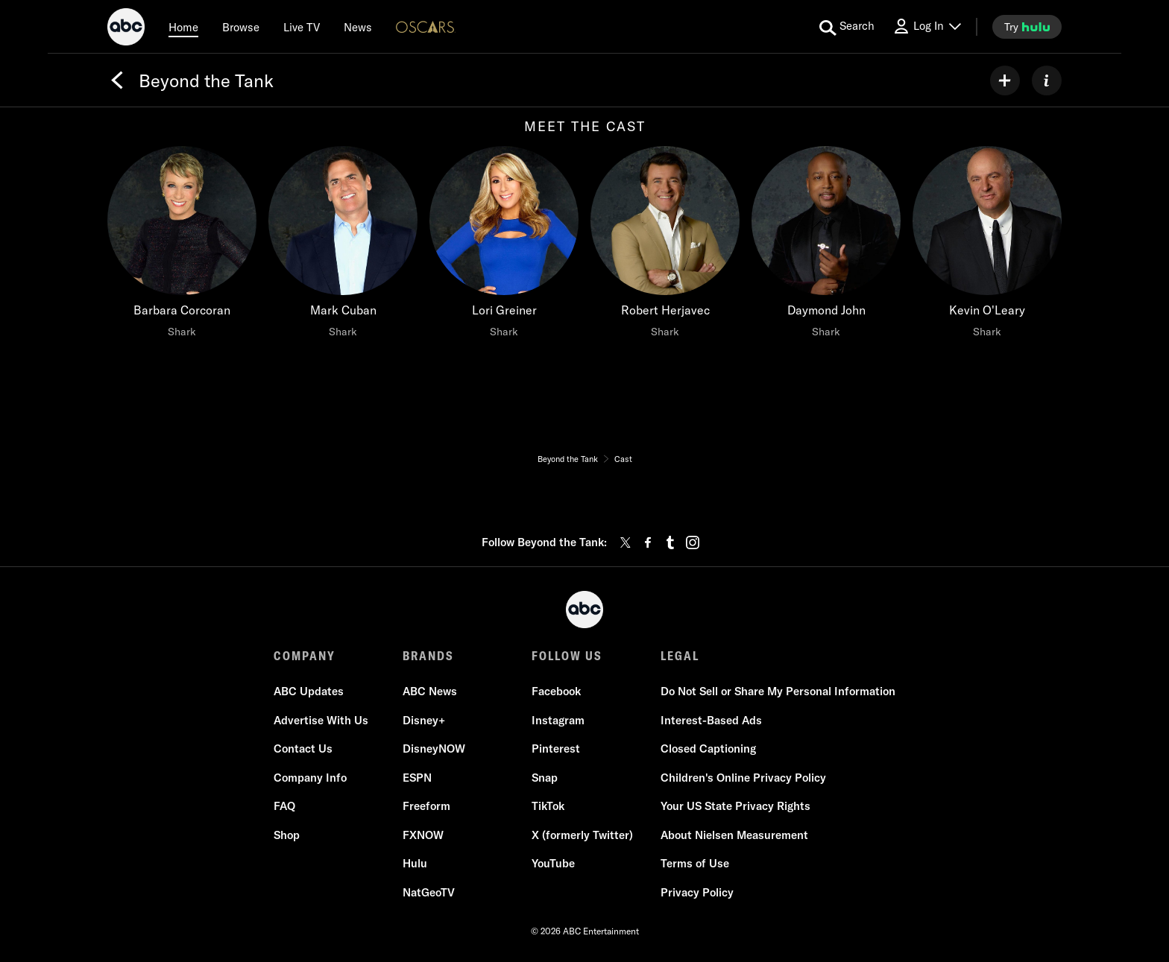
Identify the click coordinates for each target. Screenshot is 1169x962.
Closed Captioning (708, 748)
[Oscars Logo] (426, 26)
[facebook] (648, 542)
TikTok (548, 806)
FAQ (284, 806)
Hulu (415, 863)
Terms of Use (695, 863)
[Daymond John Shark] (826, 246)
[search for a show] (847, 27)
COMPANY (304, 655)
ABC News (430, 691)
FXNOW (423, 835)
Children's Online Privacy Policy (743, 777)
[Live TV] (301, 27)
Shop (287, 835)
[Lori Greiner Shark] (504, 246)
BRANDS (428, 655)
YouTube (553, 863)
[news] (358, 27)
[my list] (1005, 80)
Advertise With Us (321, 720)
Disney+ (424, 720)
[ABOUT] (1047, 80)
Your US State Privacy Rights (735, 806)
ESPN (417, 777)
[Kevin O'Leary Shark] (987, 246)
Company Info (310, 777)
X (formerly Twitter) (582, 835)
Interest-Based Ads (711, 720)
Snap (545, 777)
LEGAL (680, 655)
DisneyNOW (434, 748)
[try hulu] (1027, 27)
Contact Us (303, 748)
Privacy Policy (697, 892)
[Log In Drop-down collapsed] (926, 26)
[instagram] (692, 542)
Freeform (426, 806)
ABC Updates (309, 691)
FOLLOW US (567, 655)
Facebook (556, 691)
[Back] (117, 80)
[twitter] (625, 542)
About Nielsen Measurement (734, 835)
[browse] (240, 27)
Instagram (558, 720)
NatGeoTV (429, 892)
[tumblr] (670, 542)
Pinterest (556, 748)
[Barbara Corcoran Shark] (181, 246)
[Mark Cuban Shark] (343, 246)
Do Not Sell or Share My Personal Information (778, 691)
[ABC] (126, 29)
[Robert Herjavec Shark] (665, 246)
